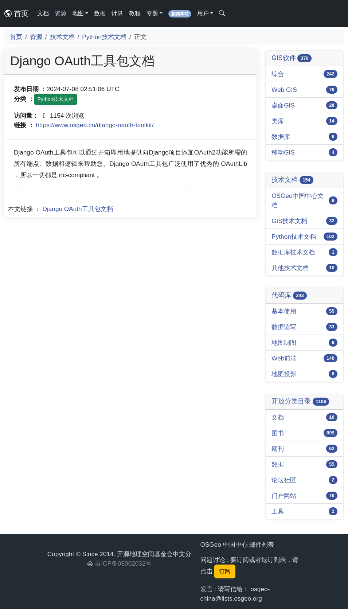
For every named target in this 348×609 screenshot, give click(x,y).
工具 (277, 511)
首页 (16, 13)
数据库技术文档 (293, 252)
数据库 (280, 136)
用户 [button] (203, 13)
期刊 (277, 448)
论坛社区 (283, 480)
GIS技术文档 (289, 221)
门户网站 (283, 495)
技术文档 (62, 36)
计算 (117, 13)
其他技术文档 (290, 268)
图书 (277, 433)
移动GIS (283, 152)
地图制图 (283, 342)
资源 (60, 13)
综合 (277, 74)
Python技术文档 (104, 36)
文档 (43, 13)
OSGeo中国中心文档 (297, 200)
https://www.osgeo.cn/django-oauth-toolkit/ (95, 125)
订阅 (225, 571)
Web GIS (284, 89)
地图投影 (283, 374)
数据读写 (283, 327)
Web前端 (284, 358)
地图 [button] (78, 13)
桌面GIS (283, 105)
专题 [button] (152, 13)
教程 (135, 13)
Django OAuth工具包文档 (78, 208)
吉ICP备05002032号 (123, 563)
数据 (100, 13)
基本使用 (283, 311)
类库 (277, 121)
